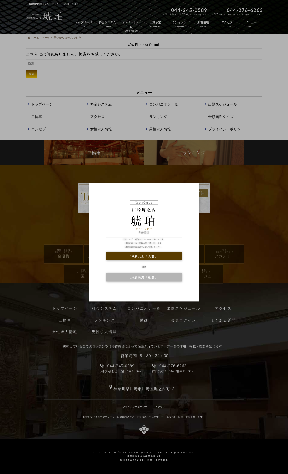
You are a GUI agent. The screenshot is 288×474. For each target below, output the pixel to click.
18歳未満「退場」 (144, 277)
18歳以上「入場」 (144, 256)
